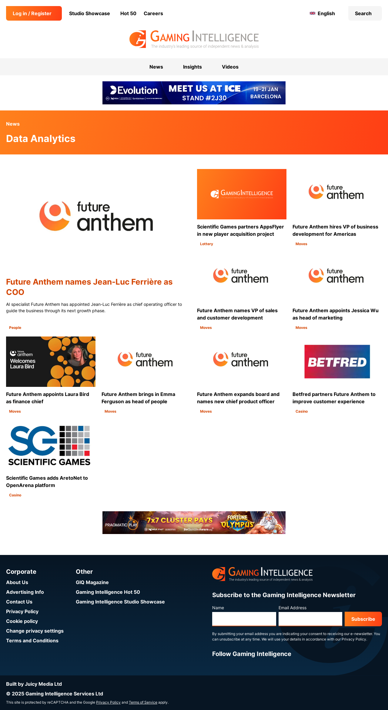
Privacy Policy (22, 611)
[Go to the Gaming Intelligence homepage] (193, 39)
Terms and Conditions (32, 640)
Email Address (292, 607)
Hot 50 (128, 13)
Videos (230, 67)
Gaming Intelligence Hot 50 (108, 592)
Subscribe (363, 619)
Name (218, 607)
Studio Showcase (89, 13)
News (13, 124)
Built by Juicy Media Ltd (34, 684)
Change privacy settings (35, 631)
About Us (17, 582)
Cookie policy (22, 621)
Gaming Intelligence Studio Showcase (120, 602)
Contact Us (19, 602)
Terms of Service (143, 702)
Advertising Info (25, 592)
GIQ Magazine (92, 582)
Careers (153, 13)
